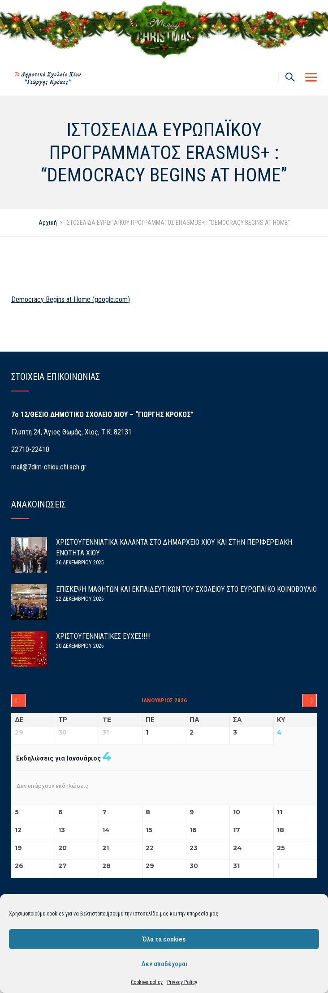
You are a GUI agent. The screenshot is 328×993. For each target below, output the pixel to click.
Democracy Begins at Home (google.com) (70, 299)
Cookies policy (147, 982)
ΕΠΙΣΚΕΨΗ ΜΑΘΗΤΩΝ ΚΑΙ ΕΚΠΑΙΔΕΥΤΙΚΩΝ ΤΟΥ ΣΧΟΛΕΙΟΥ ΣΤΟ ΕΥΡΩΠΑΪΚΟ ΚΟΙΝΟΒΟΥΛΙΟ (186, 589)
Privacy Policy (182, 982)
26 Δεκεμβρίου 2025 (80, 562)
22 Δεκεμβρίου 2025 (80, 599)
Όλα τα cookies (164, 939)
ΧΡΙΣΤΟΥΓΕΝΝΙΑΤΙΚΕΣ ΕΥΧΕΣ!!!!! (103, 636)
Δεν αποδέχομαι (164, 964)
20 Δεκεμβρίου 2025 (80, 646)
